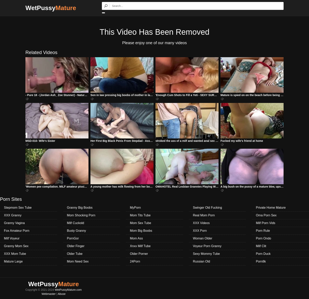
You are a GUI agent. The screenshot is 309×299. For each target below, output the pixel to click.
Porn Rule (263, 230)
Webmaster (49, 293)
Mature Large (13, 261)
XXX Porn (200, 230)
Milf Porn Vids (265, 223)
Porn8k (261, 261)
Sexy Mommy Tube (206, 253)
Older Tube (75, 253)
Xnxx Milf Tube (140, 246)
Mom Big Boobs (141, 230)
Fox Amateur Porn (16, 230)
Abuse (62, 293)
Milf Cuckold (75, 223)
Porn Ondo (263, 238)
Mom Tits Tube (140, 215)
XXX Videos (201, 223)
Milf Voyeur (12, 238)
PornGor (73, 238)
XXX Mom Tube (15, 253)
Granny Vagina (14, 223)
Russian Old (201, 261)
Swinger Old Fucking (207, 207)
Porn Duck (263, 253)
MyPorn (135, 207)
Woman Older (202, 238)
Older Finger (76, 246)
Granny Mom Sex (16, 246)
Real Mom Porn (204, 215)
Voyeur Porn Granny (207, 246)
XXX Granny (12, 215)
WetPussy (50, 7)
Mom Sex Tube (140, 223)
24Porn (135, 261)
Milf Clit (261, 246)
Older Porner (139, 253)
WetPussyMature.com (68, 289)
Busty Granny (76, 230)
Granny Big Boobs (80, 207)
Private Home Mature (271, 207)
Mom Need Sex (78, 261)
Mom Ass (136, 238)
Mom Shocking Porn (81, 215)
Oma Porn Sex (266, 215)
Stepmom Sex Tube (18, 207)
